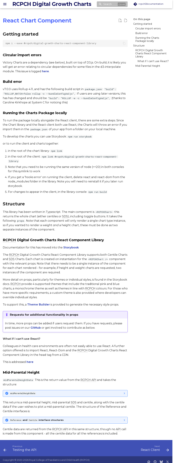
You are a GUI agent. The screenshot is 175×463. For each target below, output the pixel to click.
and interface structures (37, 420)
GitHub (36, 327)
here (45, 71)
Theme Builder (38, 304)
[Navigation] (4, 4)
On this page (141, 19)
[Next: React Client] (154, 449)
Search (107, 4)
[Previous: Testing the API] (21, 449)
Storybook (71, 247)
